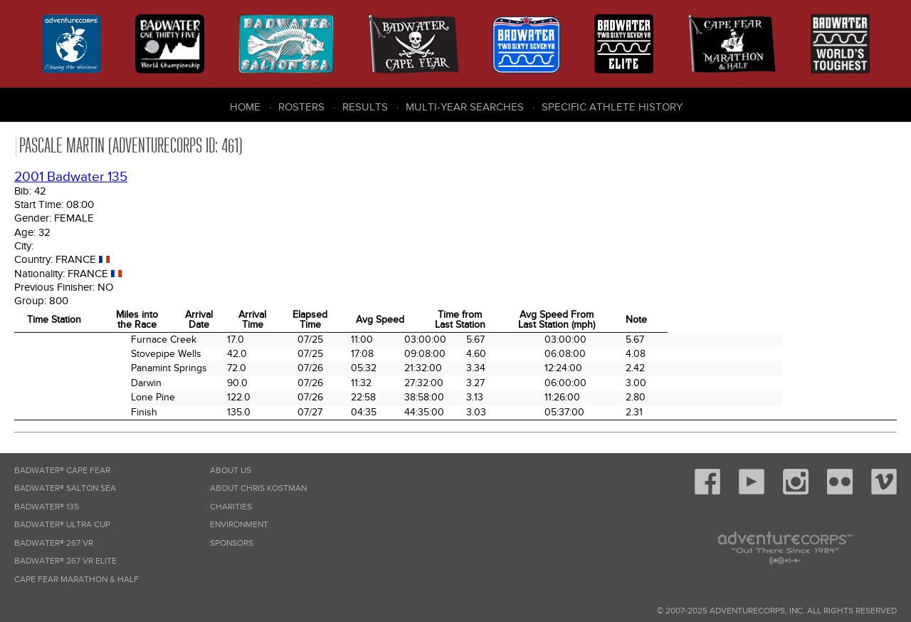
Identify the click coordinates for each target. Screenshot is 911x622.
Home (245, 106)
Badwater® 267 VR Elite (65, 561)
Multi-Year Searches (465, 106)
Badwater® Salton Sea (65, 488)
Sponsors (231, 543)
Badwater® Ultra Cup (62, 524)
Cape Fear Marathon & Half (76, 579)
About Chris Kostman (258, 488)
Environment (239, 524)
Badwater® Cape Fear (62, 470)
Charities (231, 507)
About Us (230, 470)
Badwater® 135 (46, 507)
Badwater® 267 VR (53, 543)
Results (365, 106)
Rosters (301, 106)
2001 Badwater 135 (70, 177)
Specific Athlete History (612, 106)
